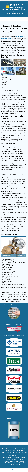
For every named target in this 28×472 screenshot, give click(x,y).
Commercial (16, 457)
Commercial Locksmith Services (14, 305)
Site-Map (22, 461)
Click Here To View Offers (14, 418)
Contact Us (20, 459)
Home (3, 457)
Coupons (14, 459)
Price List (16, 461)
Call (14, 470)
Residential (8, 457)
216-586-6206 (17, 13)
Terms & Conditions (8, 461)
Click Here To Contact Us (14, 324)
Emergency (7, 459)
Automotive (23, 457)
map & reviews (19, 450)
